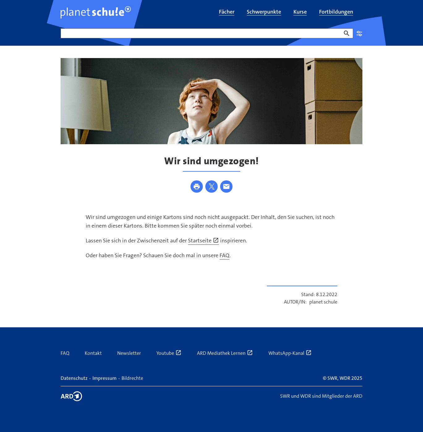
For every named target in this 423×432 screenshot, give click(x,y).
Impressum (104, 378)
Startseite (203, 240)
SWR (332, 378)
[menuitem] (226, 12)
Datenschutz (74, 378)
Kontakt (93, 353)
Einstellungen (359, 33)
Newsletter (129, 353)
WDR (345, 378)
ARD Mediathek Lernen (225, 353)
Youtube (169, 353)
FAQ (224, 255)
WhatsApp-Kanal (290, 353)
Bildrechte (132, 378)
